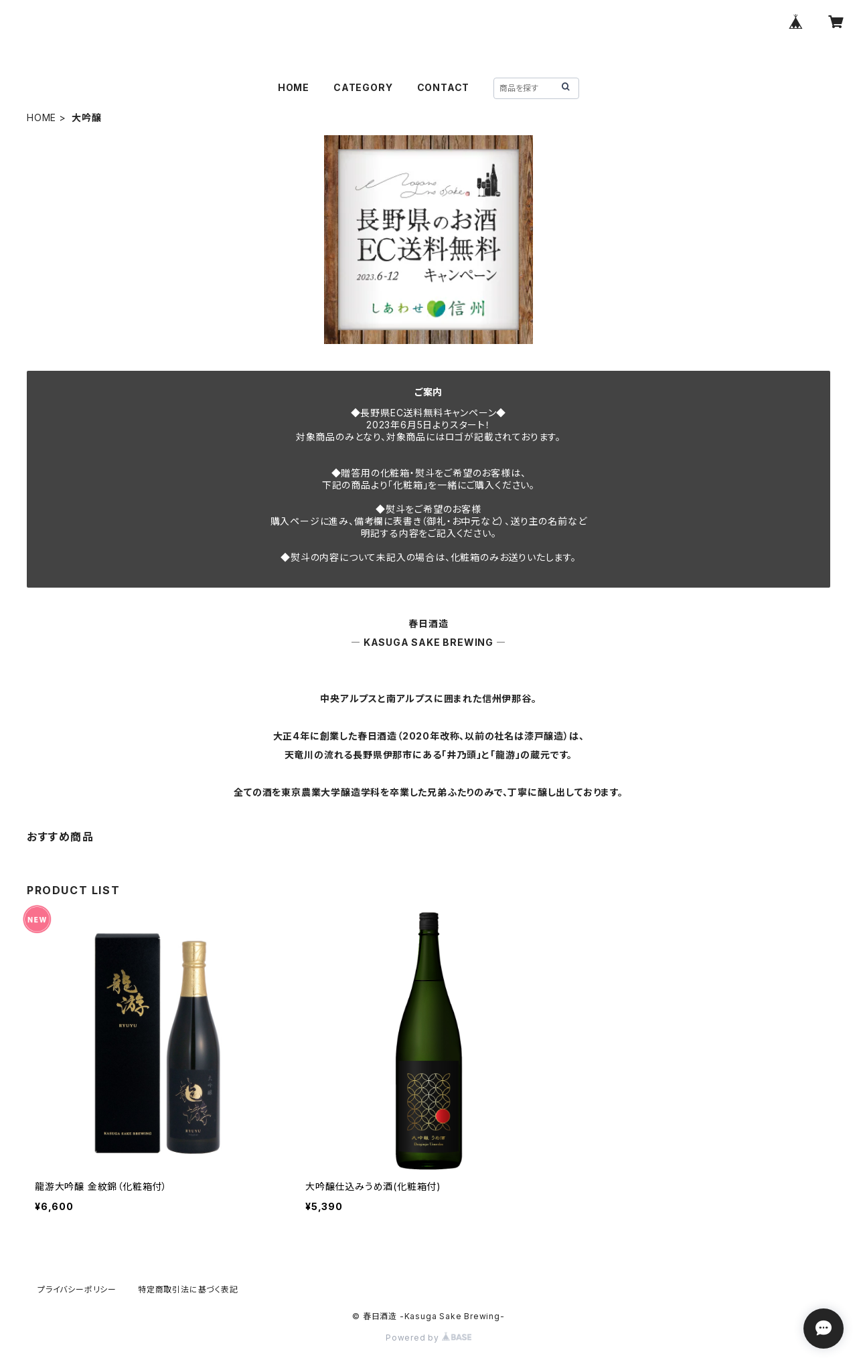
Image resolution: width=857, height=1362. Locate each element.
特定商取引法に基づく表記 (188, 1289)
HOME (293, 87)
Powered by (428, 1338)
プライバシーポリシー (76, 1289)
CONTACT (443, 87)
